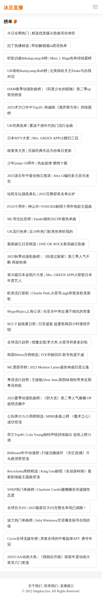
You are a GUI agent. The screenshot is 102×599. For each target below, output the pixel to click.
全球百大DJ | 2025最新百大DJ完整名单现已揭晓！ (47, 508)
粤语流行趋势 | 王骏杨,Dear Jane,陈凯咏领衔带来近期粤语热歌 (49, 382)
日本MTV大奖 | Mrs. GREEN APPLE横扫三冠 (42, 138)
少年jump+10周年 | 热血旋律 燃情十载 (37, 163)
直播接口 (67, 586)
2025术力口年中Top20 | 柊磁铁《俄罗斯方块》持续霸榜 (49, 110)
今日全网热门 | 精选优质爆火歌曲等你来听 (41, 33)
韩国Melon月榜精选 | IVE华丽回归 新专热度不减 (45, 355)
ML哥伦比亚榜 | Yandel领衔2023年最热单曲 (41, 219)
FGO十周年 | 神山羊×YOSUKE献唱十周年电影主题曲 (49, 206)
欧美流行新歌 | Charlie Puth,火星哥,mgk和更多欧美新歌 (49, 296)
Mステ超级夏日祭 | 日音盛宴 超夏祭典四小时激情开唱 (48, 327)
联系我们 (51, 586)
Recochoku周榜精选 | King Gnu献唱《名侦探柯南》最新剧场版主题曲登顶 (49, 474)
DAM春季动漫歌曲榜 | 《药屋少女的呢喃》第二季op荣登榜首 (49, 92)
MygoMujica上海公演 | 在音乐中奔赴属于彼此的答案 (48, 311)
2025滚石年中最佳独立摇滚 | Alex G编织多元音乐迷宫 (48, 178)
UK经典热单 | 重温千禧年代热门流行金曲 (40, 126)
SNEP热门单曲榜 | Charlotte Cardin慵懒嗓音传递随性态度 (48, 492)
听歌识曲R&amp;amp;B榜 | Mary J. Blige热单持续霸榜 (49, 58)
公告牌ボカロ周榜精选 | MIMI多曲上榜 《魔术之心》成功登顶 (49, 419)
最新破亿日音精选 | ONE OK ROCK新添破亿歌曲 (46, 244)
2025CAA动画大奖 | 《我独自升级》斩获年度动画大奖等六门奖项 (48, 560)
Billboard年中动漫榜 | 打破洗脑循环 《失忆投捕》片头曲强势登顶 (48, 456)
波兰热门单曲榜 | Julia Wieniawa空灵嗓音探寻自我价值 (48, 523)
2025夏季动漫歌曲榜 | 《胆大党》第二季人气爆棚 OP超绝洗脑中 (49, 401)
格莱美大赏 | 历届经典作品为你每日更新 (39, 151)
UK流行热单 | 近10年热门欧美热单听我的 (40, 231)
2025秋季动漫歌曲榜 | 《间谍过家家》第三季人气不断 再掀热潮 (48, 259)
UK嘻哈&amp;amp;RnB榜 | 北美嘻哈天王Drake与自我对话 (49, 73)
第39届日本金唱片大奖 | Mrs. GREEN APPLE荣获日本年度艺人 (49, 278)
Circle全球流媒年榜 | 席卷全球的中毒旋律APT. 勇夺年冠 (49, 541)
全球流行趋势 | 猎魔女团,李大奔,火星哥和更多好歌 (47, 342)
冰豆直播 (13, 7)
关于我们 (35, 586)
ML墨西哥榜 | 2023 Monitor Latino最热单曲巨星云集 (48, 367)
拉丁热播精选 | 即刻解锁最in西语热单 (37, 46)
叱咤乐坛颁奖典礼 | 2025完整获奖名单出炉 (41, 194)
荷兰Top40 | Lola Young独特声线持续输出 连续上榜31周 (49, 437)
